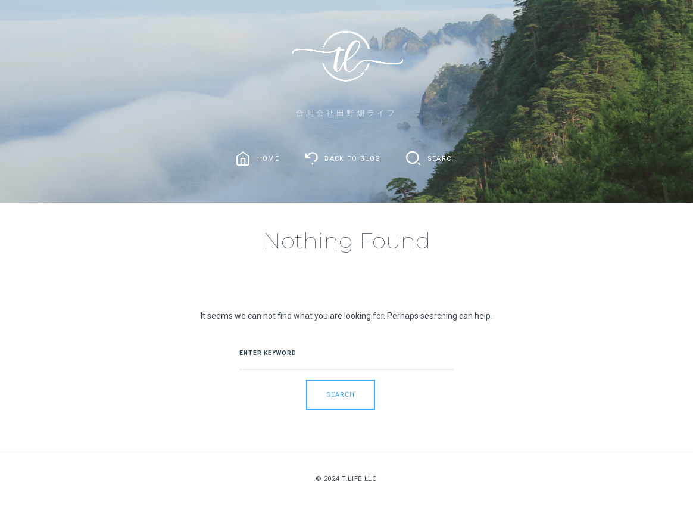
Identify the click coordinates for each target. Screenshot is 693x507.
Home (268, 158)
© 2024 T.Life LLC (346, 478)
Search (442, 158)
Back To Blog (352, 158)
